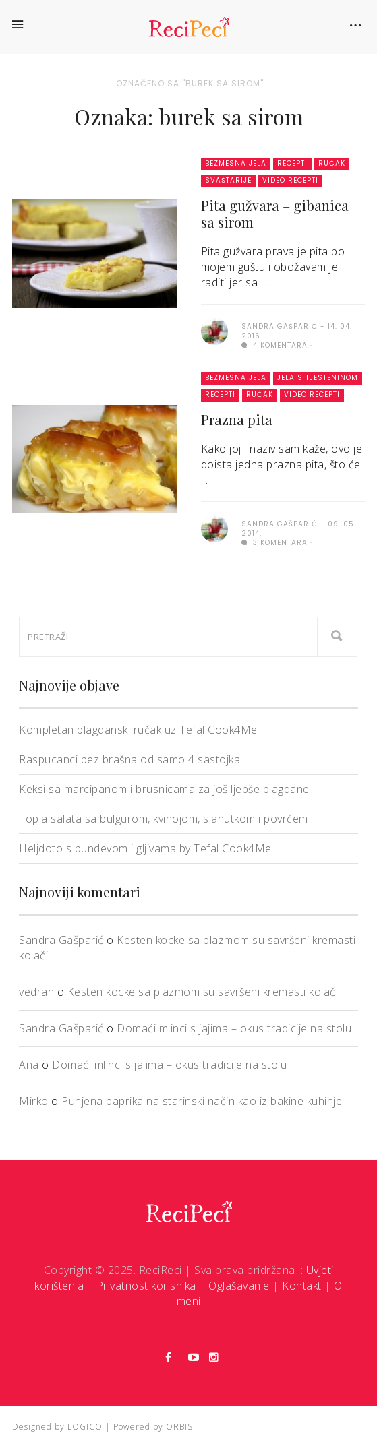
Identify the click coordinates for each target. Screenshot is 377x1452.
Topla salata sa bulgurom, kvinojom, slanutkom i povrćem (163, 818)
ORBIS (179, 1426)
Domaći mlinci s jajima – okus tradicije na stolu (234, 1028)
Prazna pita (236, 419)
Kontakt (302, 1285)
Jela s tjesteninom (317, 378)
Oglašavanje (239, 1285)
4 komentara (274, 345)
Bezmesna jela (235, 163)
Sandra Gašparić (61, 940)
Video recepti (290, 180)
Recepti (292, 163)
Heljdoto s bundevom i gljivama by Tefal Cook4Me (145, 848)
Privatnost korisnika (146, 1285)
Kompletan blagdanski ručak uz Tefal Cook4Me (138, 729)
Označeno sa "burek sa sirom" (190, 83)
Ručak (331, 163)
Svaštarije (228, 180)
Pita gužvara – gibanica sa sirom (275, 213)
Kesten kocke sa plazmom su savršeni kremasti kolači (203, 991)
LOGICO (85, 1426)
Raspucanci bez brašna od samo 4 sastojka (129, 759)
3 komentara (274, 543)
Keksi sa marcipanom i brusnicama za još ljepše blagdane (164, 789)
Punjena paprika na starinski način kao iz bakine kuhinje (201, 1101)
